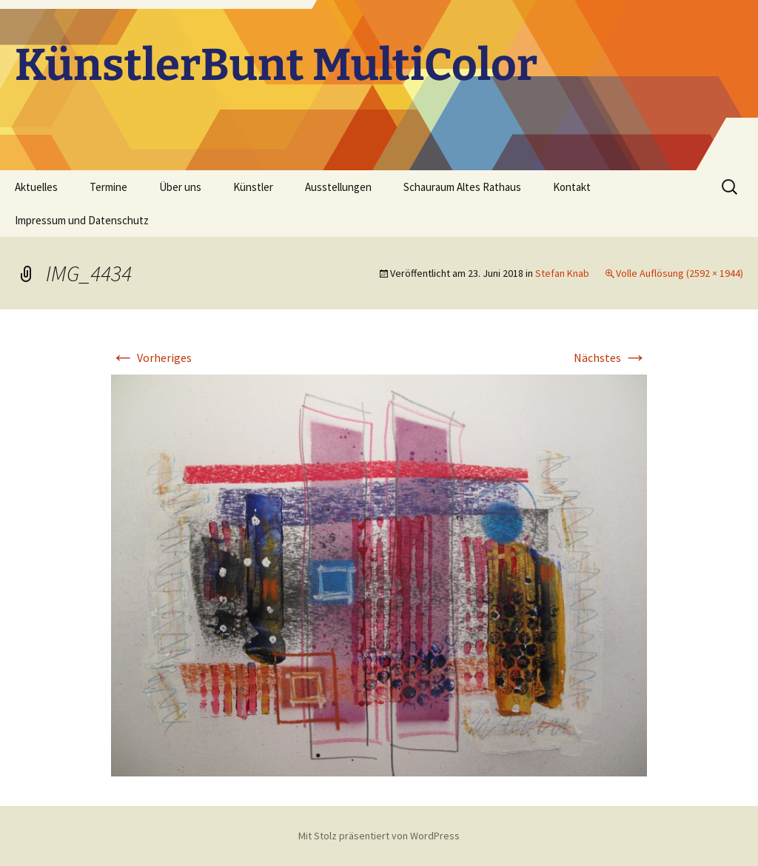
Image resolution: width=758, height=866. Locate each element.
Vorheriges (151, 357)
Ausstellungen (338, 187)
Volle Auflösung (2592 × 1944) (679, 273)
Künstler (253, 187)
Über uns (180, 187)
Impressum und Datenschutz (82, 220)
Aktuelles (36, 187)
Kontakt (572, 187)
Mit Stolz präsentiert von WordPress (379, 835)
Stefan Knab (562, 273)
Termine (108, 187)
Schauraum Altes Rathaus (462, 187)
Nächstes (610, 357)
